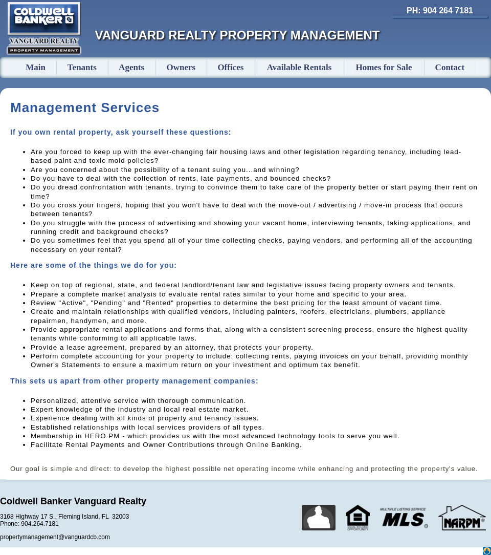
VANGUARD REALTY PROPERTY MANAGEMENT (237, 35)
